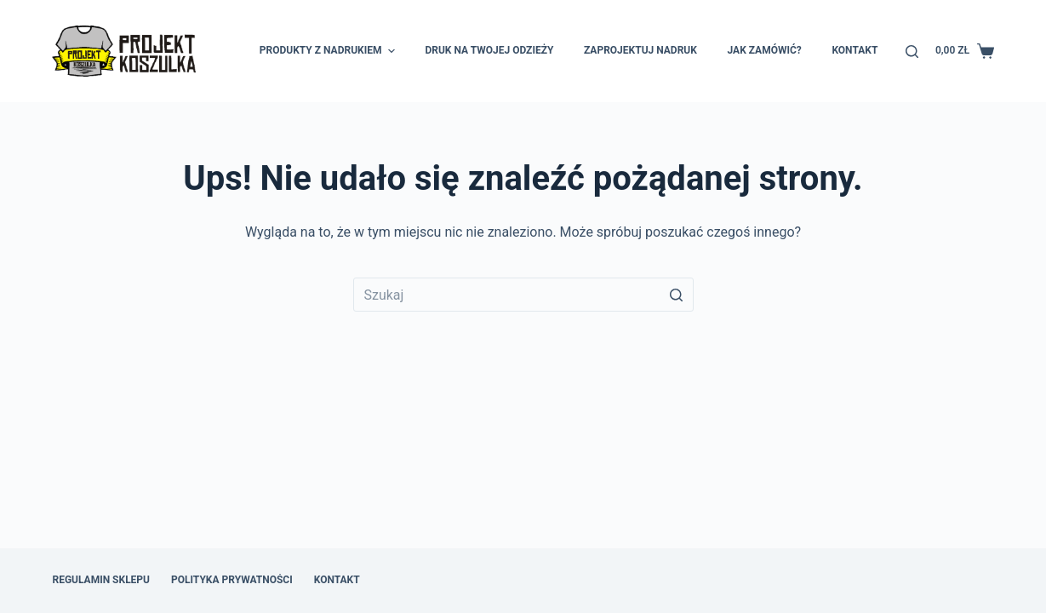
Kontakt (854, 50)
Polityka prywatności (232, 580)
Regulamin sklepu (101, 580)
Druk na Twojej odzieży (489, 50)
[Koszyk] (964, 51)
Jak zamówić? (765, 50)
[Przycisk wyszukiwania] (677, 295)
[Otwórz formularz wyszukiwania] (912, 51)
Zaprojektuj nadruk (640, 50)
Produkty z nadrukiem (329, 51)
